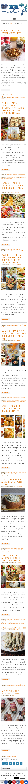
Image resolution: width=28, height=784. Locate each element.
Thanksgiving (22, 401)
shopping (8, 551)
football (14, 97)
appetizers (9, 97)
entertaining (13, 549)
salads (22, 250)
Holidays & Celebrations (10, 94)
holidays (16, 177)
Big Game (13, 325)
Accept (16, 778)
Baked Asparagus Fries (13, 627)
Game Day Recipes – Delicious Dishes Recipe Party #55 (11, 408)
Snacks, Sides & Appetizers (6, 175)
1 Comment (16, 192)
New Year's (8, 623)
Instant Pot (8, 548)
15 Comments (19, 486)
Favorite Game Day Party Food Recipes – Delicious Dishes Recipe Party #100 (12, 259)
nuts (17, 97)
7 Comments (19, 340)
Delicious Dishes (9, 174)
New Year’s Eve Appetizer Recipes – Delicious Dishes (12, 558)
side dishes (23, 97)
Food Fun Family (14, 7)
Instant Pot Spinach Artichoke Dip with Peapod (12, 482)
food (12, 97)
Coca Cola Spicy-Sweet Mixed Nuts (11, 31)
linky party (21, 177)
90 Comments (19, 629)
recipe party (6, 178)
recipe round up (14, 623)
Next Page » (13, 759)
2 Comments (18, 264)
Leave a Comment (20, 35)
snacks (2, 98)
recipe (20, 97)
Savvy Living (3, 551)
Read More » (5, 90)
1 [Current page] (2, 759)
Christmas (13, 177)
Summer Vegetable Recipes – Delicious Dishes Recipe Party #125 (12, 186)
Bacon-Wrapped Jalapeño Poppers (11, 692)
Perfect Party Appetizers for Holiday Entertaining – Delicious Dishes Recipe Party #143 (13, 108)
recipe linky (9, 401)
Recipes (17, 94)
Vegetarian (18, 249)
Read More (22, 778)
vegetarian (6, 686)
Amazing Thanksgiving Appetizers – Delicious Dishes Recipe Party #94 (13, 335)
